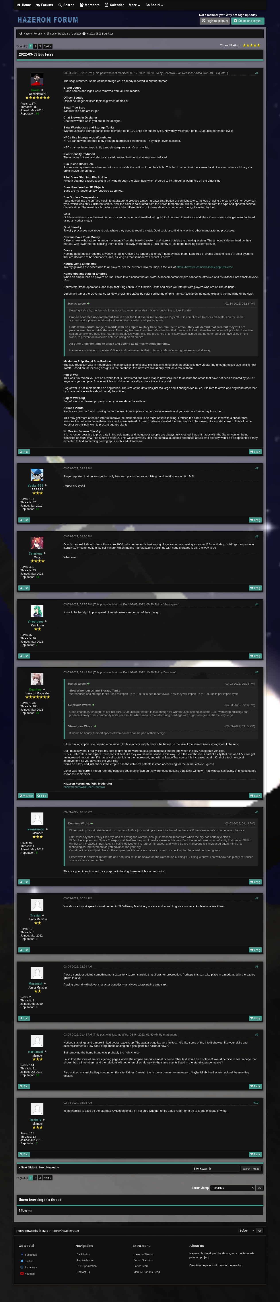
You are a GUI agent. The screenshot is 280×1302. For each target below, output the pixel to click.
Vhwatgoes (35, 622)
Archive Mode (85, 1260)
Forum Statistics (143, 1260)
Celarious (35, 554)
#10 (256, 1102)
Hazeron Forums (33, 33)
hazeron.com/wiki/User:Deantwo (84, 787)
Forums (44, 5)
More (135, 5)
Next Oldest (29, 1167)
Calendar (114, 5)
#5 (256, 672)
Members (89, 5)
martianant (35, 1052)
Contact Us (83, 1272)
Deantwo (169, 73)
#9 (256, 1034)
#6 (256, 812)
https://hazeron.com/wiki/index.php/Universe (205, 267)
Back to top (83, 1254)
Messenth (36, 984)
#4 (256, 604)
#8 (256, 966)
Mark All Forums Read (147, 1272)
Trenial (35, 915)
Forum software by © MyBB (32, 1230)
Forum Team (141, 1266)
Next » (47, 46)
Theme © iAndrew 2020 (65, 1230)
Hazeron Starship (144, 1254)
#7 (256, 898)
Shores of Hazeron (57, 33)
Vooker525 (35, 486)
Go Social (155, 5)
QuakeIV (35, 1120)
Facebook (28, 1254)
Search (66, 5)
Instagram (28, 1267)
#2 (256, 468)
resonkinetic (36, 829)
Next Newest (47, 1167)
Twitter (26, 1261)
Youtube (27, 1273)
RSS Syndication (87, 1266)
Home (23, 5)
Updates (77, 33)
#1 (256, 73)
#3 (256, 536)
